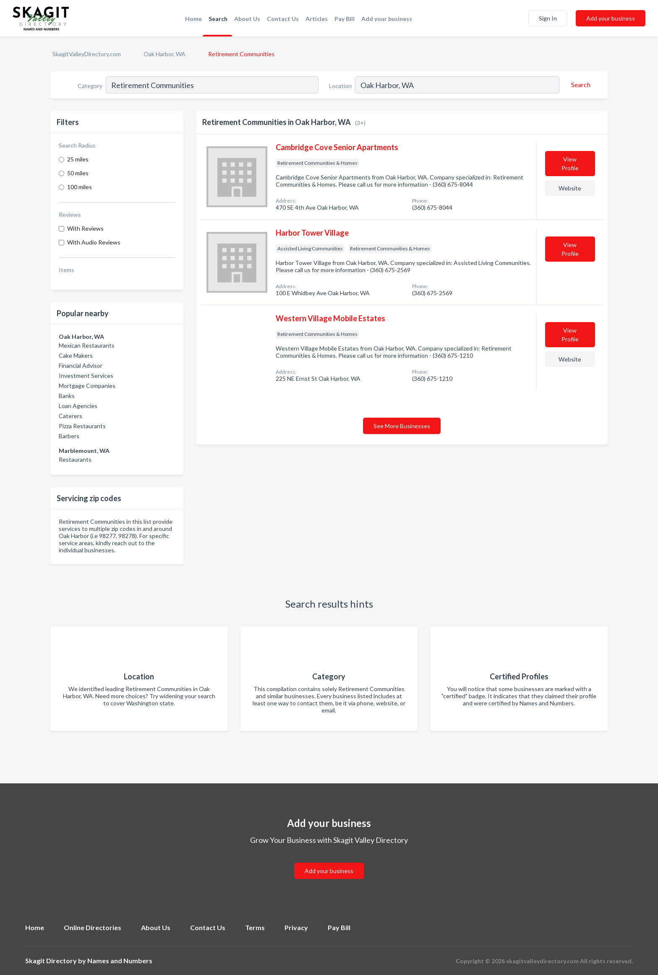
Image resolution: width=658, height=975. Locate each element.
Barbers (69, 435)
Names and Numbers (119, 961)
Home (193, 18)
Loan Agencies (78, 405)
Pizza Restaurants (82, 425)
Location (340, 85)
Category (90, 85)
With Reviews (85, 228)
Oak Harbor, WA (164, 53)
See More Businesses (401, 425)
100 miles (79, 186)
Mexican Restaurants (87, 345)
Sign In (548, 18)
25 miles (78, 159)
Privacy (296, 927)
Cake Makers (76, 355)
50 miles (78, 173)
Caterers (70, 415)
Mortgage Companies (87, 385)
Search (218, 18)
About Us (247, 18)
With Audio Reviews (93, 242)
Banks (67, 395)
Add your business (386, 18)
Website (570, 188)
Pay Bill (344, 18)
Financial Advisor (80, 365)
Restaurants (75, 459)
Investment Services (86, 375)
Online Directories (92, 927)
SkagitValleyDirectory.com (86, 53)
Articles (317, 18)
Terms (255, 927)
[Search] (579, 84)
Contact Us (283, 18)
